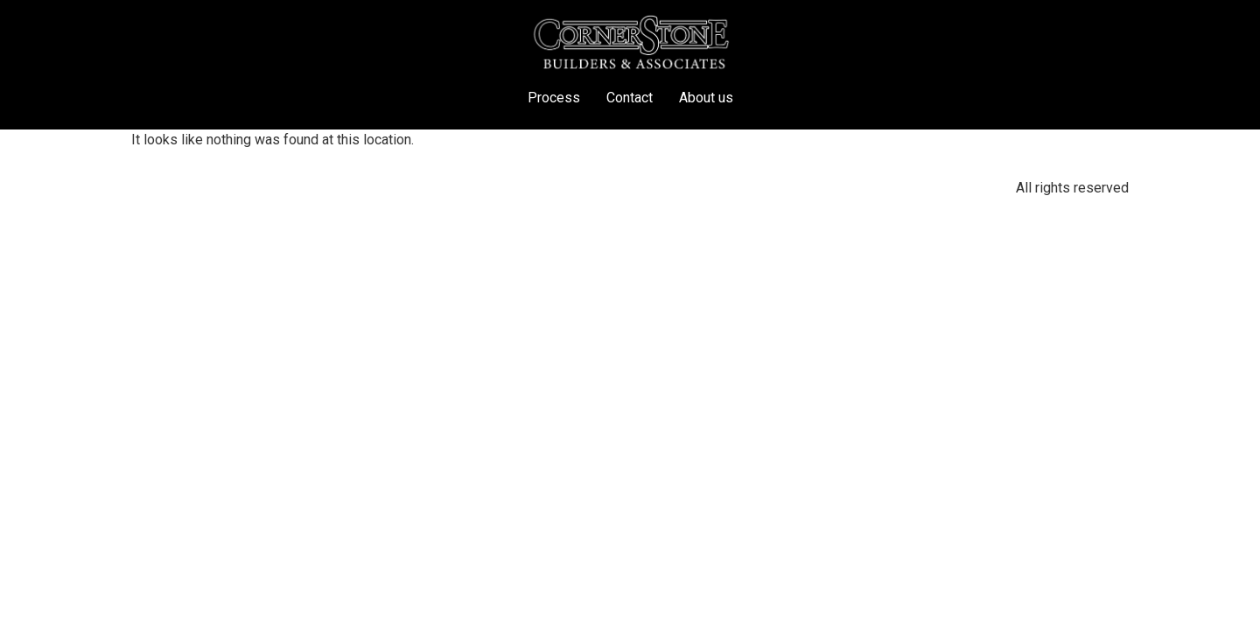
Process (554, 97)
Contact (629, 97)
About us (706, 97)
